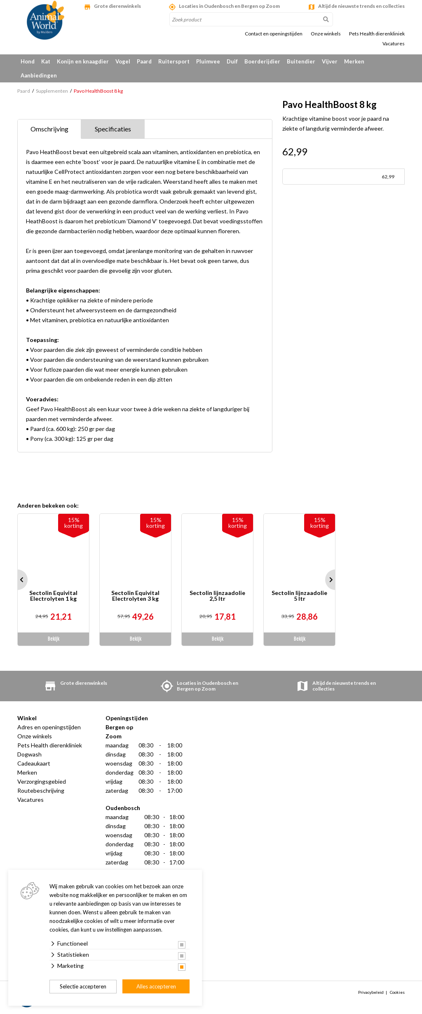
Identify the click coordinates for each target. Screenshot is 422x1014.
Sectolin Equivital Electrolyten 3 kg (135, 596)
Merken (354, 61)
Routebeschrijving (40, 790)
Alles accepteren (156, 986)
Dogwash (29, 754)
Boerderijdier (262, 61)
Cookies (397, 992)
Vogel (122, 61)
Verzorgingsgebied (41, 781)
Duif (232, 61)
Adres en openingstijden (49, 727)
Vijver (330, 61)
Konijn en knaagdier (83, 61)
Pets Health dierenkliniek (377, 33)
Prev (17, 579)
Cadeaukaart (33, 763)
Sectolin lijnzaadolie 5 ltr (299, 596)
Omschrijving (49, 129)
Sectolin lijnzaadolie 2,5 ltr (217, 596)
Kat (45, 61)
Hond (28, 61)
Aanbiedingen (39, 75)
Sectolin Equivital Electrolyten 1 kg (53, 596)
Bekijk (53, 639)
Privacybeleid (371, 992)
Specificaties (113, 129)
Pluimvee (208, 61)
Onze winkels (326, 33)
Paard (144, 61)
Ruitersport (174, 61)
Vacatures (393, 43)
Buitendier (301, 61)
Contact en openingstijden (273, 33)
